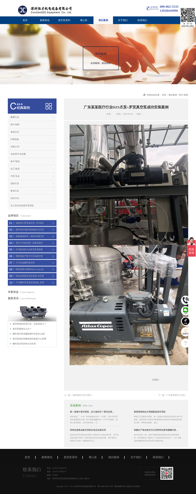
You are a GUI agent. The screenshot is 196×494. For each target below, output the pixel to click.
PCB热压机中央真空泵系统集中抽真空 (33, 249)
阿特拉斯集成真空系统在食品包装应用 (88, 430)
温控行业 (15, 183)
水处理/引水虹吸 (18, 154)
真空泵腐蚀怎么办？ (22, 329)
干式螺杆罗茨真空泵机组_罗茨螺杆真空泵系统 (37, 282)
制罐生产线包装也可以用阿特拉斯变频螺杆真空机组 (156, 430)
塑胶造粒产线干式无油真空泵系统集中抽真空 (37, 256)
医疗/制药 (183, 95)
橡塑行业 (15, 117)
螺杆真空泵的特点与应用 (24, 344)
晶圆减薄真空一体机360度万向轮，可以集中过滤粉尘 (40, 236)
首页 (25, 20)
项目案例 (172, 95)
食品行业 (15, 132)
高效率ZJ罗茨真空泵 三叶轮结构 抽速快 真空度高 (39, 223)
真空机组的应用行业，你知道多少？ (29, 324)
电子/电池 (15, 161)
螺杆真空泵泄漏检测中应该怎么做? (29, 334)
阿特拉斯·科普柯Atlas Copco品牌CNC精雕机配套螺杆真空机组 (44, 269)
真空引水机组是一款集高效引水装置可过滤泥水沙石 (40, 243)
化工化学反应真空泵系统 (22, 205)
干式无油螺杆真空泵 (25, 263)
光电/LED (15, 147)
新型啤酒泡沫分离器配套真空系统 (149, 412)
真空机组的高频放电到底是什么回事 (29, 339)
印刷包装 (15, 139)
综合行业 (15, 198)
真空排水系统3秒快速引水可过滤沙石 (33, 230)
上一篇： (82, 395)
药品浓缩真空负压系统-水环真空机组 (33, 276)
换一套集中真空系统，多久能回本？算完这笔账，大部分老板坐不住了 (92, 412)
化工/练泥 (15, 169)
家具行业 (15, 191)
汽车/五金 (15, 176)
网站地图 (117, 486)
